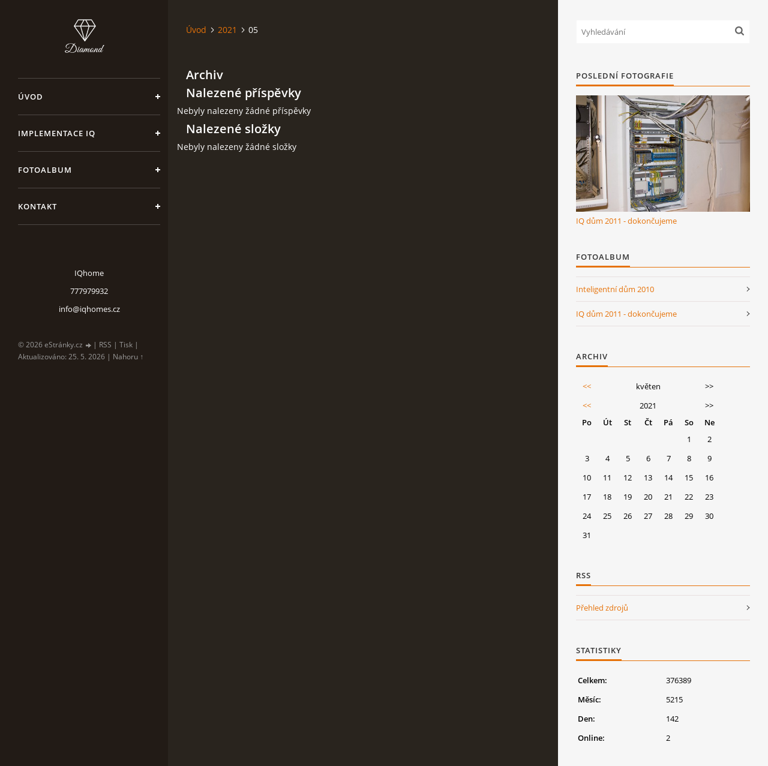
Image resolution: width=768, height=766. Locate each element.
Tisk (126, 345)
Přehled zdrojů (602, 607)
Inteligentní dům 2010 (615, 289)
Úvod (30, 96)
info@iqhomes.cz (89, 309)
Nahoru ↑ (128, 357)
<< (587, 386)
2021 (227, 29)
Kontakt (37, 206)
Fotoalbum (45, 169)
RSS (105, 345)
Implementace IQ (56, 133)
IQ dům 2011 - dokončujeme (626, 220)
